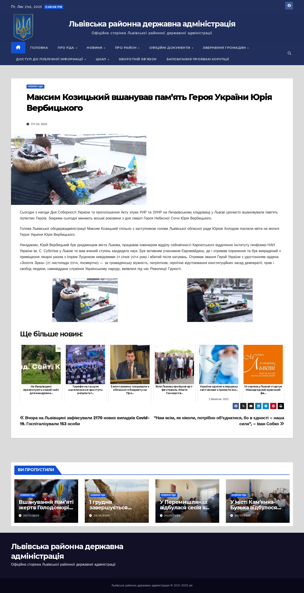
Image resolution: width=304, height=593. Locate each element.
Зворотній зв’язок (138, 59)
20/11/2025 (31, 515)
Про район (126, 48)
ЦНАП (101, 59)
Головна (39, 48)
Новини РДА (27, 495)
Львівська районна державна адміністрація (152, 23)
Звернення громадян (225, 48)
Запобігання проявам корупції (197, 59)
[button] (289, 53)
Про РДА (66, 48)
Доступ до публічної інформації (50, 59)
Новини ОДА (35, 86)
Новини (95, 48)
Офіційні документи (170, 48)
